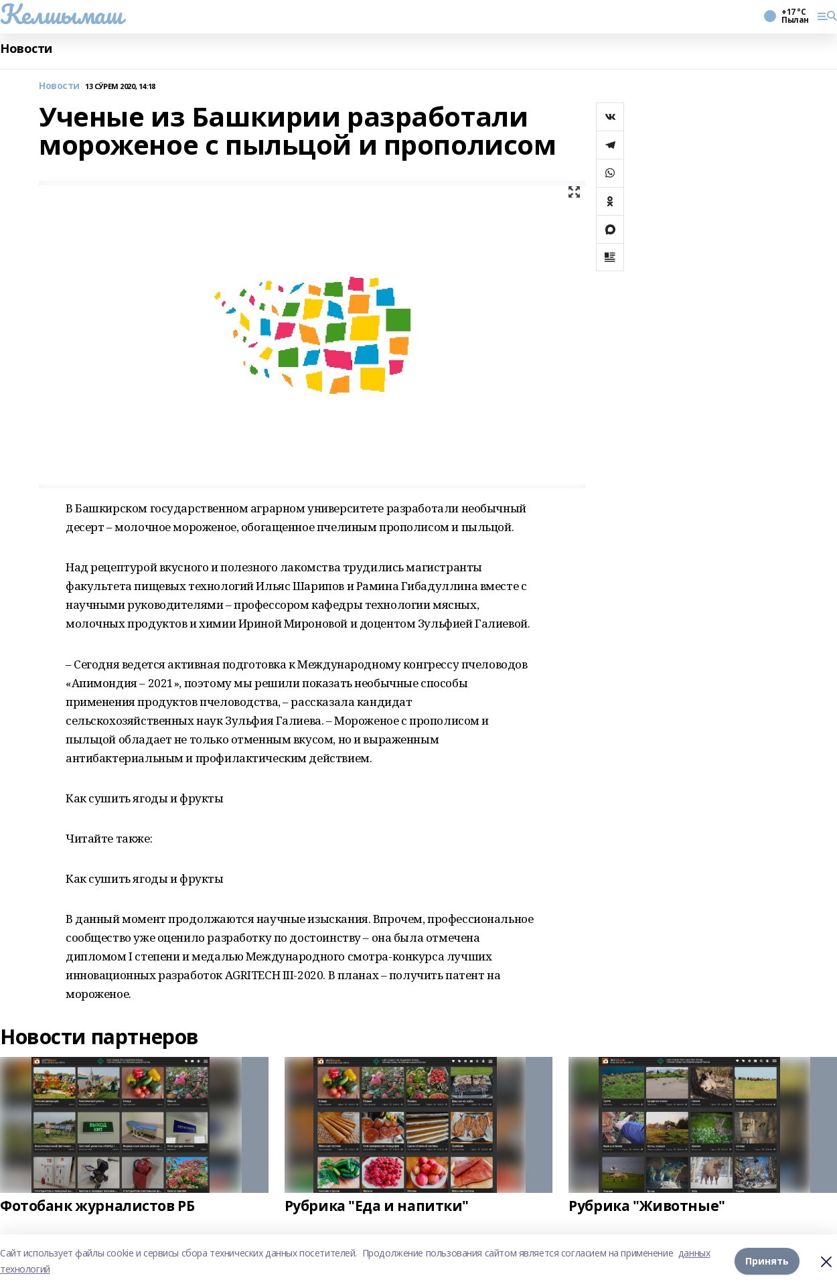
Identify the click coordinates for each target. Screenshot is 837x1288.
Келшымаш (61, 14)
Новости (26, 49)
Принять (767, 1261)
